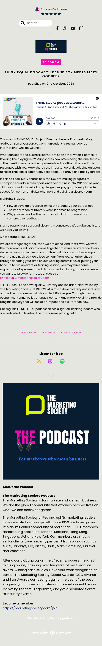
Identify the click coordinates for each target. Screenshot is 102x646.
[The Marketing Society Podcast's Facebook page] (57, 28)
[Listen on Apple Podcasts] (50, 361)
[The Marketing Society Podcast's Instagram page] (64, 28)
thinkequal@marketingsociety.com (24, 278)
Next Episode (28, 332)
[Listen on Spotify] (62, 361)
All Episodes (48, 332)
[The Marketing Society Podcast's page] (81, 28)
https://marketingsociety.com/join (30, 608)
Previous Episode (71, 332)
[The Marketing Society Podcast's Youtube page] (73, 28)
